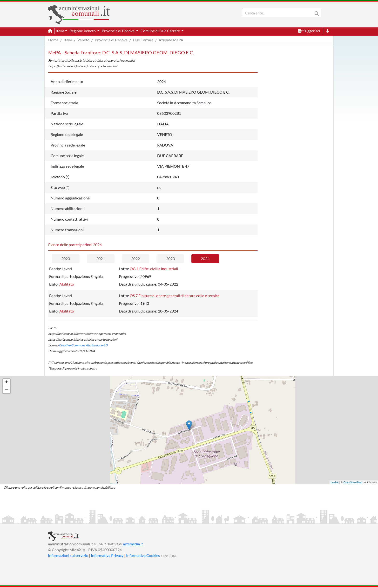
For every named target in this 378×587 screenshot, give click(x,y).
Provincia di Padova (111, 40)
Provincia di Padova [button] (118, 30)
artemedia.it (133, 544)
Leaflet (335, 482)
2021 (100, 258)
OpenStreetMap (353, 482)
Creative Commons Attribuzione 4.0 (83, 345)
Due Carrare (143, 40)
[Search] (278, 12)
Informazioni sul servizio (68, 555)
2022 (135, 258)
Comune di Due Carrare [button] (161, 30)
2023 (170, 258)
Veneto (83, 40)
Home (53, 40)
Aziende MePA (171, 40)
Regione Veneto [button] (82, 30)
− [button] (6, 389)
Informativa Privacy (107, 555)
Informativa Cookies (143, 555)
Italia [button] (60, 30)
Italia (68, 40)
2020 (65, 258)
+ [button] (6, 382)
